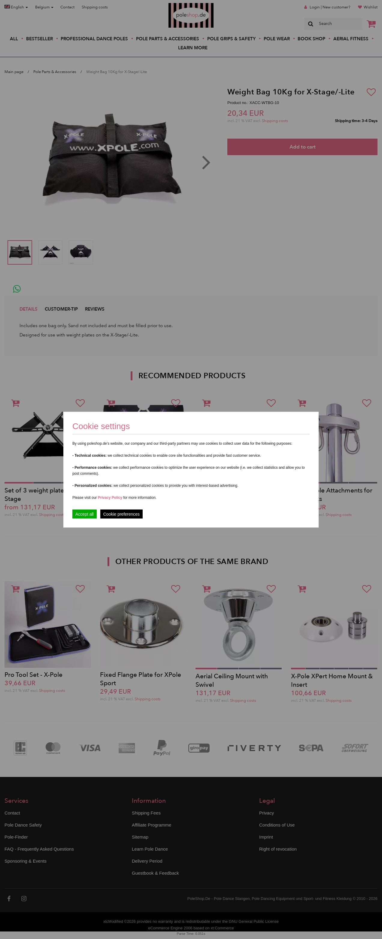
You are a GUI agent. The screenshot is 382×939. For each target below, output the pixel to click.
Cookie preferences (121, 513)
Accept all (84, 513)
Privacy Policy (110, 497)
